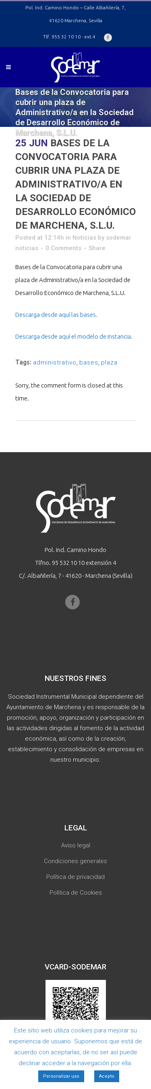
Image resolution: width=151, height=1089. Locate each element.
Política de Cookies (76, 892)
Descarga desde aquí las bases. (56, 314)
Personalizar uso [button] (61, 1076)
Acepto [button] (106, 1076)
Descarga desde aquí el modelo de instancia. (73, 336)
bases (88, 362)
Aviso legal (75, 845)
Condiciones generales (75, 861)
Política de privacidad (75, 876)
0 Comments (63, 248)
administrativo (55, 362)
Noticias (84, 237)
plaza (109, 362)
